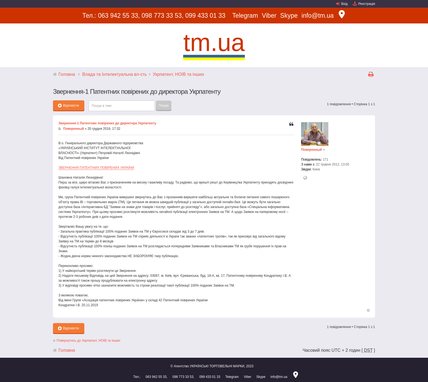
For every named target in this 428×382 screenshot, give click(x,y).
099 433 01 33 (205, 15)
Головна (66, 74)
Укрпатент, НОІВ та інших (178, 74)
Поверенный (73, 129)
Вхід (344, 4)
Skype (289, 15)
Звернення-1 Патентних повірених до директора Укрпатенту (107, 123)
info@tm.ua (318, 15)
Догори (368, 310)
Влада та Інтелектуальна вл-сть (114, 74)
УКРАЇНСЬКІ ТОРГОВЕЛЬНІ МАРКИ (217, 366)
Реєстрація (366, 4)
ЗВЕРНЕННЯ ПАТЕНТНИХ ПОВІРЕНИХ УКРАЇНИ (96, 168)
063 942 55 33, (119, 15)
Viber (269, 15)
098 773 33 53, (162, 15)
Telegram (245, 15)
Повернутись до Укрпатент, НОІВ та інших (86, 340)
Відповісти (68, 105)
